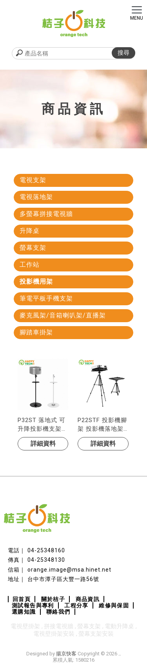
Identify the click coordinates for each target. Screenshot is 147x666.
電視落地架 (36, 197)
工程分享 (76, 605)
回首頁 (22, 599)
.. (119, 654)
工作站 (30, 264)
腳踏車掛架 (36, 332)
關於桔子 (53, 599)
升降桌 (30, 230)
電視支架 (33, 180)
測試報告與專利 (33, 605)
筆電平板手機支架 (46, 298)
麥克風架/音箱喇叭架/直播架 (63, 315)
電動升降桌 (119, 626)
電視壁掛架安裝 (53, 633)
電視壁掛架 (25, 626)
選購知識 (24, 612)
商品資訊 (88, 599)
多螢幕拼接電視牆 (46, 214)
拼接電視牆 (58, 626)
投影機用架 (36, 281)
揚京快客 (66, 654)
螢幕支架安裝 (96, 633)
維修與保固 (114, 605)
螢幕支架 (33, 247)
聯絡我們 (58, 612)
